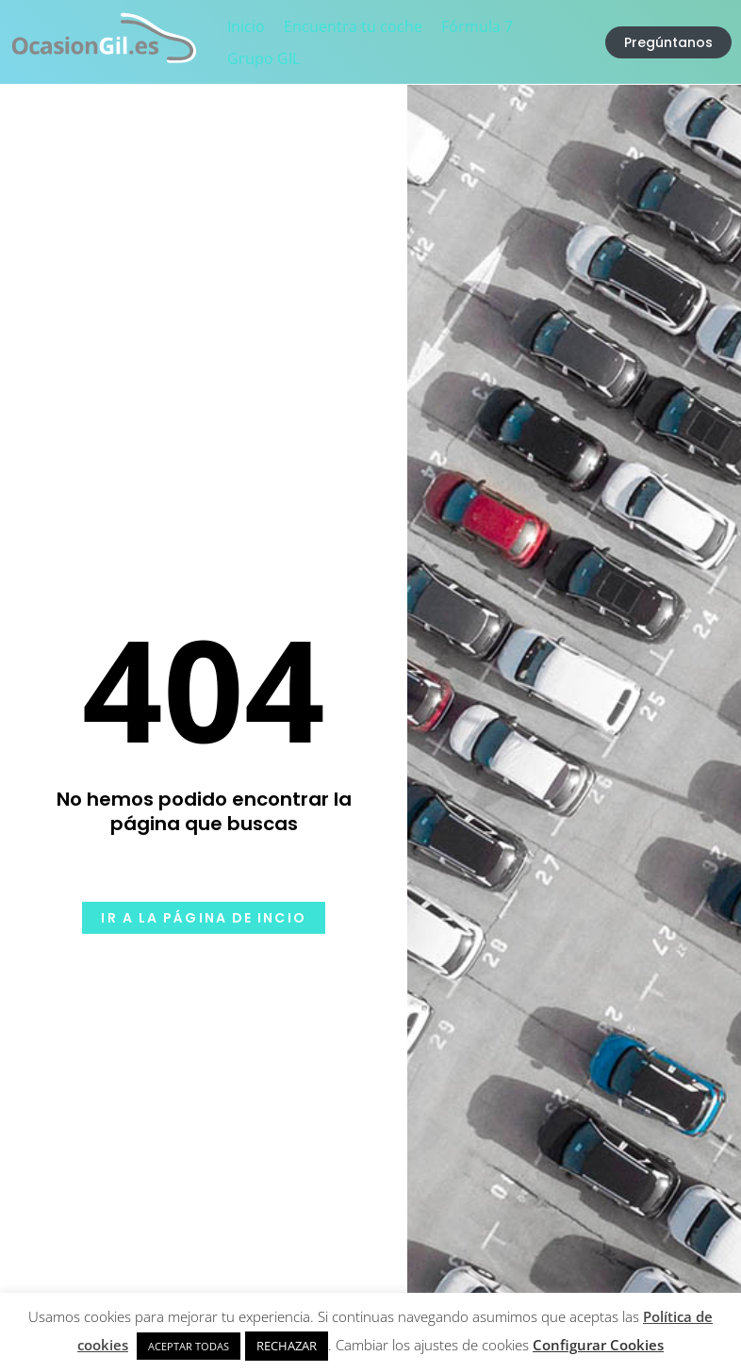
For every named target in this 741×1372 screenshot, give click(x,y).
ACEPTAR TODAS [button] (188, 1346)
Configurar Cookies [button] (598, 1344)
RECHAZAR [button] (286, 1345)
